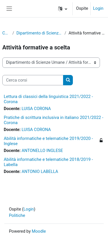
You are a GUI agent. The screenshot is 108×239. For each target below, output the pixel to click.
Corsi (6, 33)
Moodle (39, 231)
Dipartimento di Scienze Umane (39, 33)
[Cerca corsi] (32, 80)
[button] (62, 8)
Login (98, 8)
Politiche (17, 215)
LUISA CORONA (36, 108)
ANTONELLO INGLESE (42, 150)
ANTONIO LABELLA (40, 171)
